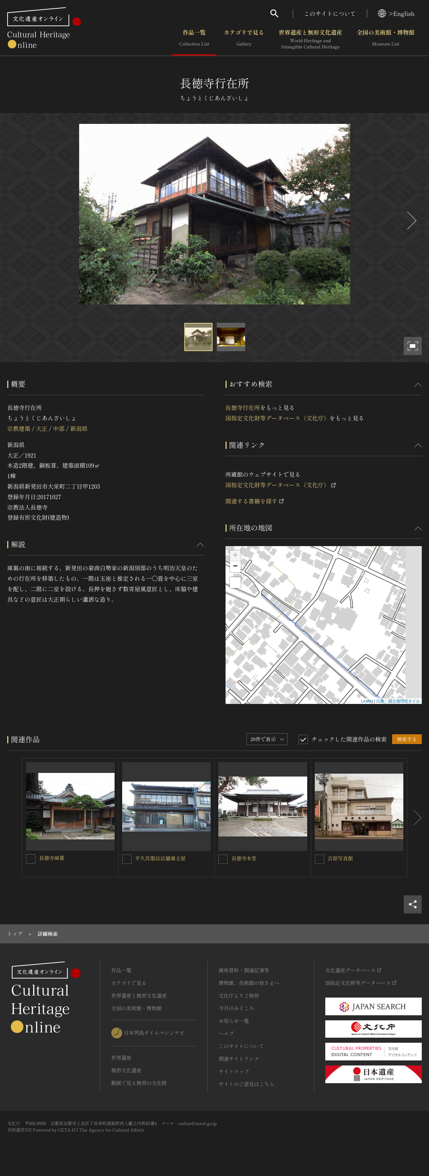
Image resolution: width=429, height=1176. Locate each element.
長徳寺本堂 (244, 858)
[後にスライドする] (411, 220)
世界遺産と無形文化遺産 (310, 39)
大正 (41, 428)
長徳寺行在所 (243, 407)
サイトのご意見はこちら (246, 1084)
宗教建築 (18, 428)
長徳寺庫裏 (51, 857)
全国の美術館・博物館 (386, 39)
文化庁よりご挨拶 (239, 995)
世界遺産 (121, 1057)
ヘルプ (226, 1033)
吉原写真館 (340, 858)
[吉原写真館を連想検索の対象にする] (319, 859)
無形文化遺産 (126, 1070)
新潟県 (78, 428)
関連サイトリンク (239, 1058)
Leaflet (367, 701)
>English (396, 13)
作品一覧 (194, 39)
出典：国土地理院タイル (398, 701)
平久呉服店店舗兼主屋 (160, 858)
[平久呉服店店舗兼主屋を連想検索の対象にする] (127, 859)
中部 (59, 428)
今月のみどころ (236, 1008)
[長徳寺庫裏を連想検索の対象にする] (30, 859)
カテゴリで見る (244, 39)
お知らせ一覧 (234, 1020)
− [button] (235, 566)
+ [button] (235, 555)
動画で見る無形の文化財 (139, 1082)
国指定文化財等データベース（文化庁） (278, 418)
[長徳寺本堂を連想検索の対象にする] (223, 859)
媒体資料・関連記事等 (244, 970)
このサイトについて (330, 13)
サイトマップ (234, 1071)
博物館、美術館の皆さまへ (249, 982)
